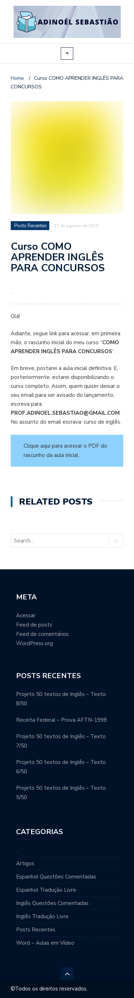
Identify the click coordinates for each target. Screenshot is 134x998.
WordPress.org (34, 643)
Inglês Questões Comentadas (52, 903)
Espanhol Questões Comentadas (56, 876)
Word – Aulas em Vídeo (45, 942)
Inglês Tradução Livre (42, 916)
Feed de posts (34, 624)
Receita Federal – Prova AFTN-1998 (61, 720)
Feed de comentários (42, 634)
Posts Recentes (35, 929)
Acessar (25, 615)
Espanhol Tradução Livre (46, 890)
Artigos (25, 863)
